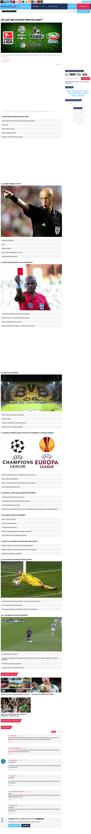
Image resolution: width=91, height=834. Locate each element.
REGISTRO (26, 825)
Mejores (53, 731)
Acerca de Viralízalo (78, 112)
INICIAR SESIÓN (86, 1)
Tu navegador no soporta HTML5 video (31, 634)
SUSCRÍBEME (85, 78)
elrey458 (12, 776)
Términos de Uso (77, 114)
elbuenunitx (13, 805)
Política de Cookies (77, 119)
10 (35, 111)
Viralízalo (70, 103)
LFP (70, 93)
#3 (9, 750)
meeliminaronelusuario (17, 791)
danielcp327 (13, 760)
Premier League (76, 93)
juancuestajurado (15, 748)
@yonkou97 (13, 750)
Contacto (77, 123)
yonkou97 (13, 735)
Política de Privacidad (77, 116)
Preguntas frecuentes (77, 121)
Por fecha (59, 731)
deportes (74, 91)
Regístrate (77, 1)
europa (86, 91)
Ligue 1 (84, 93)
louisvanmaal (6, 60)
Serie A (74, 95)
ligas (69, 91)
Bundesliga (80, 95)
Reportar (59, 64)
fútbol (80, 91)
